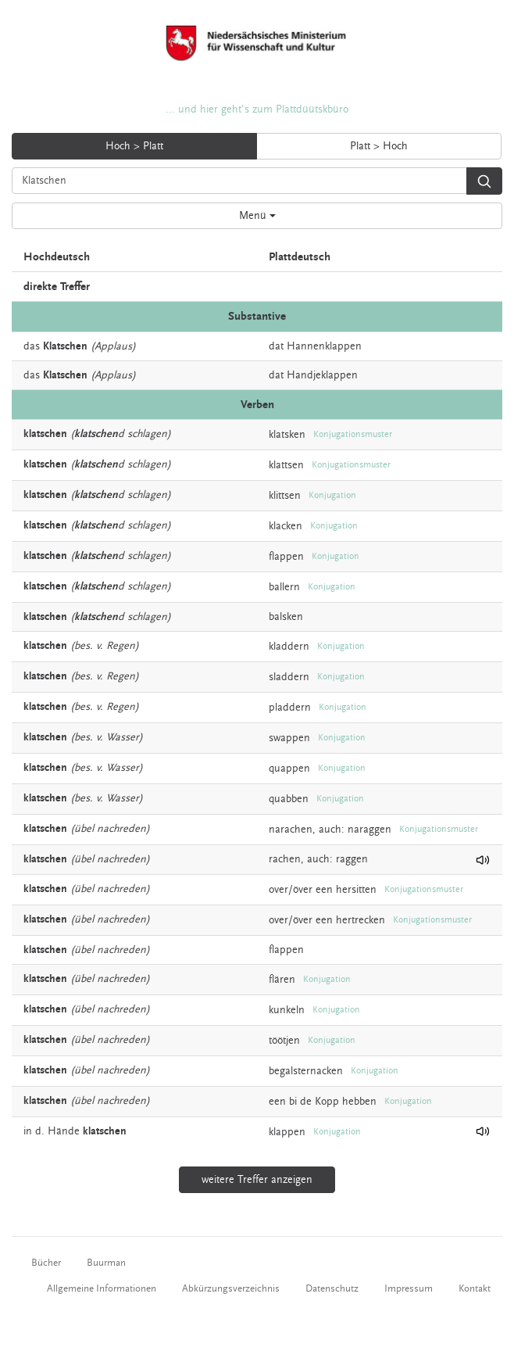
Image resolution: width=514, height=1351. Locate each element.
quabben (289, 799)
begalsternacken (306, 1070)
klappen (287, 1131)
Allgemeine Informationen (101, 1288)
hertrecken (360, 919)
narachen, (292, 829)
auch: (331, 829)
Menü (257, 216)
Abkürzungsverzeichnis (231, 1288)
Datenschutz (332, 1288)
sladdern (289, 677)
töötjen (284, 1040)
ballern (284, 587)
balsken (286, 617)
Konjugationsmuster (352, 434)
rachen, (286, 859)
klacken (285, 526)
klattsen (286, 465)
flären (282, 979)
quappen (289, 768)
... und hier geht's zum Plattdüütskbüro (257, 109)
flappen (286, 556)
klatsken (287, 434)
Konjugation (332, 495)
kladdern (289, 646)
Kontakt (475, 1288)
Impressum (408, 1288)
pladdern (290, 707)
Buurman (106, 1262)
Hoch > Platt (134, 146)
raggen (352, 859)
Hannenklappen (324, 346)
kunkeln (287, 1009)
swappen (289, 738)
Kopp (327, 1101)
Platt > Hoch (379, 146)
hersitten (356, 889)
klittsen (285, 495)
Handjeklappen (322, 375)
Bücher (46, 1262)
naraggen (369, 829)
